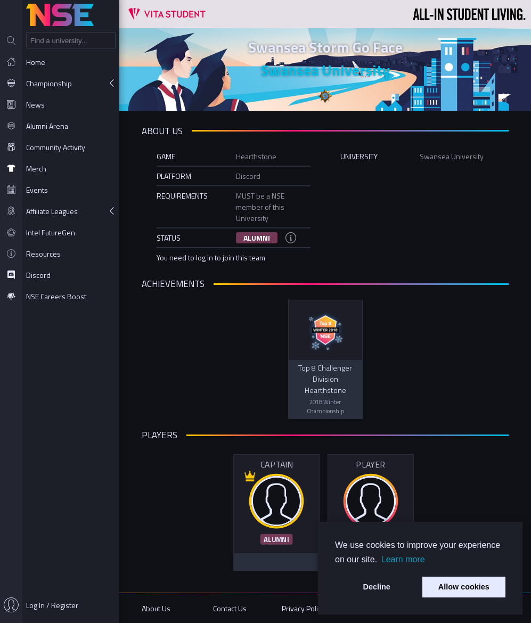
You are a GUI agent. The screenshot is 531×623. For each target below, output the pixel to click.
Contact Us (230, 608)
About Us (156, 608)
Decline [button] (376, 587)
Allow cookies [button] (463, 587)
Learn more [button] (403, 559)
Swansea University (325, 70)
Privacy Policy (303, 608)
